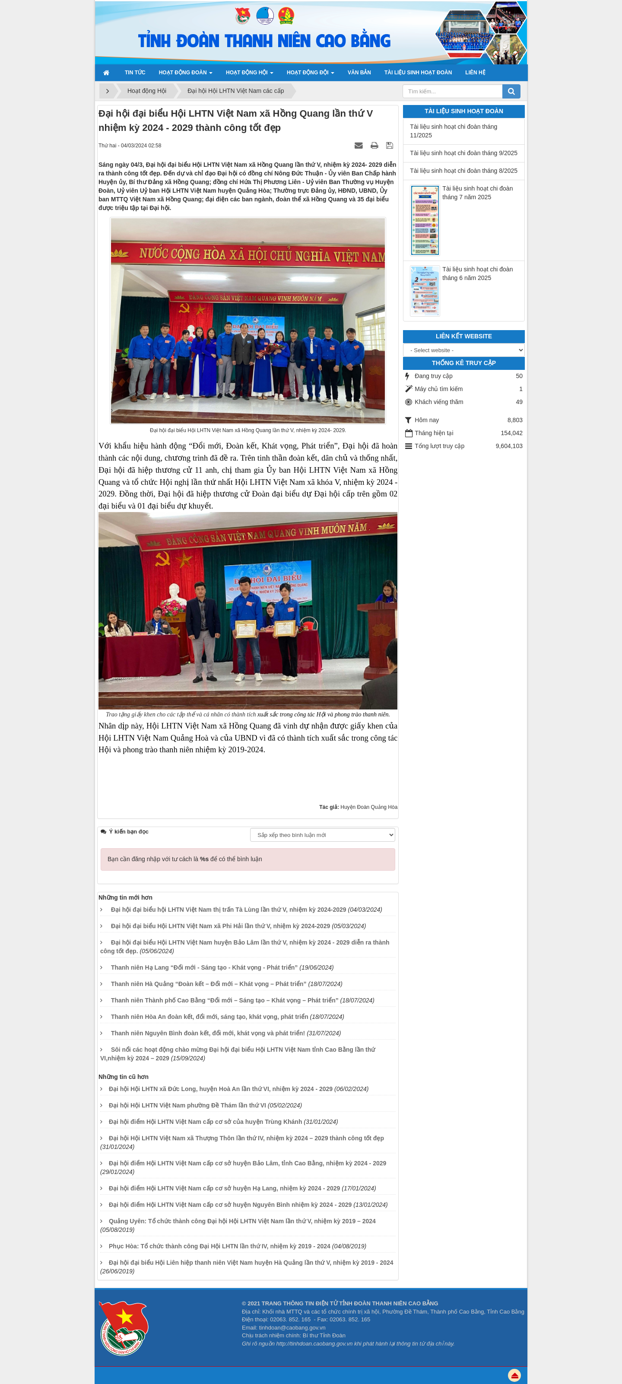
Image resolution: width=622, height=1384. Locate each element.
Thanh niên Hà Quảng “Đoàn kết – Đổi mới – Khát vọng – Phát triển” (209, 983)
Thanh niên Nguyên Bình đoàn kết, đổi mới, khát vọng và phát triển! (208, 1033)
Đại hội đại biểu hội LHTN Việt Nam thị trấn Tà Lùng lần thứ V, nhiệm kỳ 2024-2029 (228, 909)
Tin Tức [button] (135, 73)
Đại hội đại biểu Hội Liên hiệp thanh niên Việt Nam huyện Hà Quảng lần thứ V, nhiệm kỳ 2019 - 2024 (251, 1262)
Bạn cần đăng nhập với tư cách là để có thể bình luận (185, 859)
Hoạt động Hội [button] (249, 75)
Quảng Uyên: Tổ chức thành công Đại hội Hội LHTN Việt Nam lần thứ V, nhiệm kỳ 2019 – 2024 (242, 1221)
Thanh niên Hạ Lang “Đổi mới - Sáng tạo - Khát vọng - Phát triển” (204, 967)
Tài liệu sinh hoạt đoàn (464, 111)
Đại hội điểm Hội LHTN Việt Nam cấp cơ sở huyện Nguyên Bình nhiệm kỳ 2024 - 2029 (230, 1204)
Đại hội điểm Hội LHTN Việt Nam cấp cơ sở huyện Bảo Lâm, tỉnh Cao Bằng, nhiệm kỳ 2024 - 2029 (247, 1163)
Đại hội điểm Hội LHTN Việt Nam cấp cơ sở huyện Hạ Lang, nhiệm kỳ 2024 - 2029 (224, 1188)
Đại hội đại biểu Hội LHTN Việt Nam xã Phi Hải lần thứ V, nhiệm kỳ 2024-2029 (220, 926)
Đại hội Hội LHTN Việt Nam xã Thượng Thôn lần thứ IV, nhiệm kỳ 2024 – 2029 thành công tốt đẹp (246, 1138)
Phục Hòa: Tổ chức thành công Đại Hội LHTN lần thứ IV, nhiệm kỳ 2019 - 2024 (219, 1246)
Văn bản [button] (359, 73)
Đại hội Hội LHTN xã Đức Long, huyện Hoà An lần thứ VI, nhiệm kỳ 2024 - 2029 (221, 1088)
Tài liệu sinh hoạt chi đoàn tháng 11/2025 (453, 131)
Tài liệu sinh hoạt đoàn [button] (418, 73)
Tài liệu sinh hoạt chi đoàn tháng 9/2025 (463, 153)
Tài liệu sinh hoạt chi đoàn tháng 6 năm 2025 (477, 273)
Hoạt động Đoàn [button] (186, 75)
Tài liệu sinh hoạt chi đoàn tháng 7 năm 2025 (477, 192)
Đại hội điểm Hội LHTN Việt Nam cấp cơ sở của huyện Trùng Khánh (205, 1121)
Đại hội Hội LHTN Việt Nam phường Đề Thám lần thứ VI (187, 1105)
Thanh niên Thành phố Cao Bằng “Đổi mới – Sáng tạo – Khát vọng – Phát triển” (225, 1000)
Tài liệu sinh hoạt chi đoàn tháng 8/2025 (463, 170)
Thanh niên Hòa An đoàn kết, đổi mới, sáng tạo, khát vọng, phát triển (209, 1016)
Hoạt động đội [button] (310, 75)
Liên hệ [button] (475, 73)
